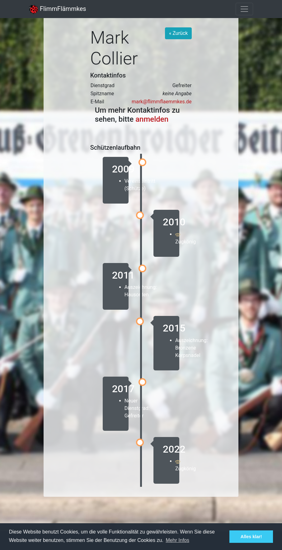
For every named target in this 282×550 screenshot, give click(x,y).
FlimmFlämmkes (57, 8)
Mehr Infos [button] (177, 540)
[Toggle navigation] (244, 9)
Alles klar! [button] (251, 536)
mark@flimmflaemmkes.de (161, 102)
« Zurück (178, 33)
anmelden (151, 119)
